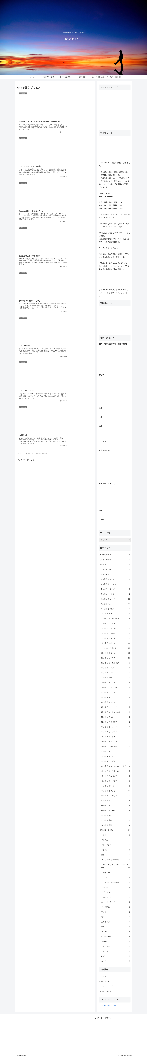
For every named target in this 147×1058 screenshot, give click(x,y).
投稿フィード (104, 981)
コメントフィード (106, 986)
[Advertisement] (54, 269)
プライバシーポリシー (107, 1005)
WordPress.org (105, 991)
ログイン (102, 976)
